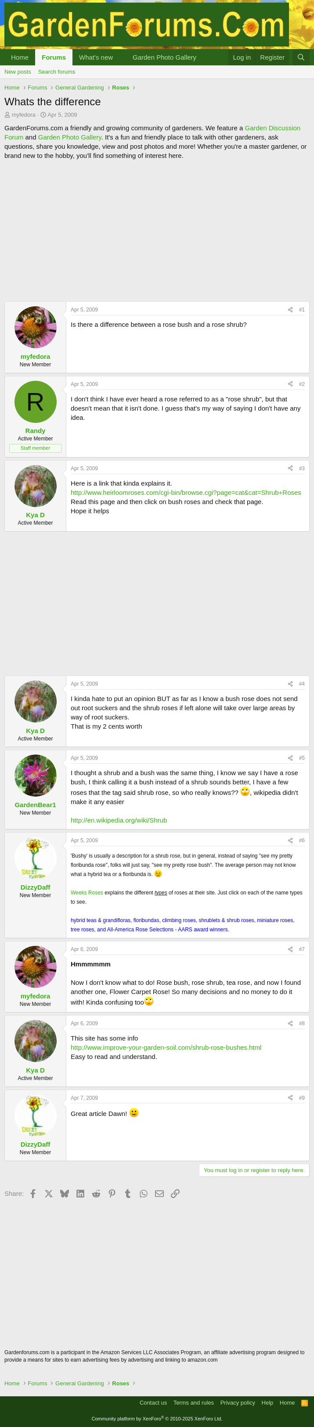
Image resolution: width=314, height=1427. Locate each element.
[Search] (301, 57)
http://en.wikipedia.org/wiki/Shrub (119, 820)
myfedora (24, 114)
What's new (96, 57)
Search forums (57, 71)
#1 (302, 310)
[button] (120, 57)
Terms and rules (193, 1402)
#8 (302, 1023)
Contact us (153, 1402)
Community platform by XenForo (157, 1418)
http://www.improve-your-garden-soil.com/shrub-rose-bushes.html (166, 1047)
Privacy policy (237, 1402)
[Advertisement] (157, 230)
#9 (302, 1098)
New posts (17, 71)
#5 (302, 758)
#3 (302, 468)
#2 (302, 384)
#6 (302, 840)
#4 (302, 684)
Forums (54, 57)
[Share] (290, 310)
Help (268, 1402)
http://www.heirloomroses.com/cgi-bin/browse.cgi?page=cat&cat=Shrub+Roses (186, 492)
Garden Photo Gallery (164, 57)
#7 (302, 949)
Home (20, 57)
